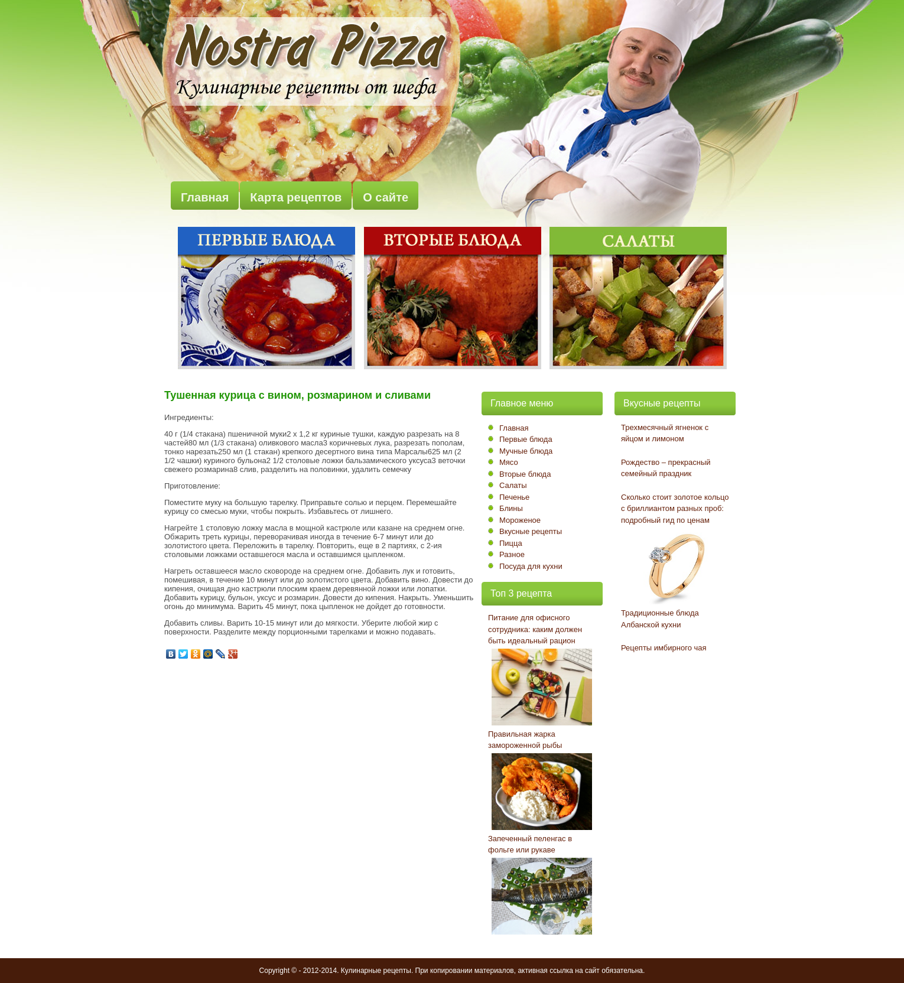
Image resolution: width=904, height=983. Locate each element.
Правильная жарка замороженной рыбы (525, 740)
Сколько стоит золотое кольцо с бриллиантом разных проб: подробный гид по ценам (675, 509)
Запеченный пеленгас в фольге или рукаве (530, 844)
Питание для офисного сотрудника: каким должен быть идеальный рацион (535, 629)
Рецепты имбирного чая (664, 647)
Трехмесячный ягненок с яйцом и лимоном (664, 433)
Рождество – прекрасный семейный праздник (666, 468)
